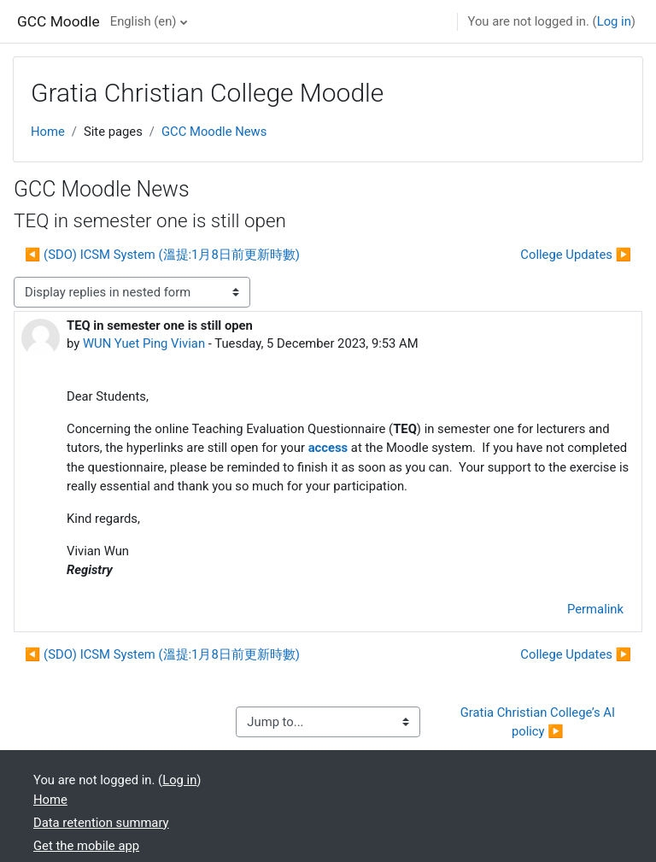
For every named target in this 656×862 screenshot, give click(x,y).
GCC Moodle (58, 21)
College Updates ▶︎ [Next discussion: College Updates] (575, 254)
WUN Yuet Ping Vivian (144, 343)
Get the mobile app (86, 845)
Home (48, 131)
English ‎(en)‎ (143, 21)
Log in (614, 21)
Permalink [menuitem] (595, 609)
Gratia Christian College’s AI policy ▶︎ (539, 722)
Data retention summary (101, 822)
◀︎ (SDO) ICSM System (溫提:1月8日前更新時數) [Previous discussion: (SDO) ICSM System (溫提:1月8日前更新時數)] (162, 254)
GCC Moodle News (213, 131)
